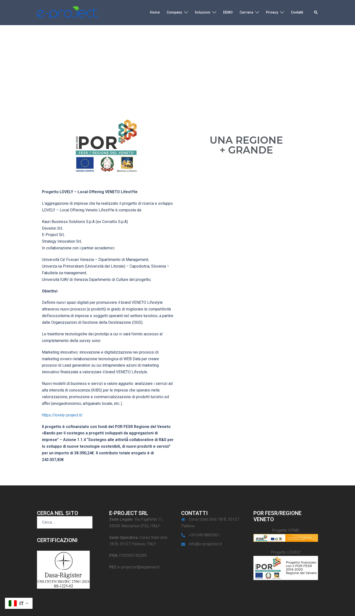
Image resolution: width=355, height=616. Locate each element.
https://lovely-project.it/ (62, 415)
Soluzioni (202, 12)
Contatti (297, 12)
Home (155, 12)
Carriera (246, 12)
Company (174, 12)
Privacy (272, 12)
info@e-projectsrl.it (205, 544)
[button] (316, 13)
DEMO (228, 12)
